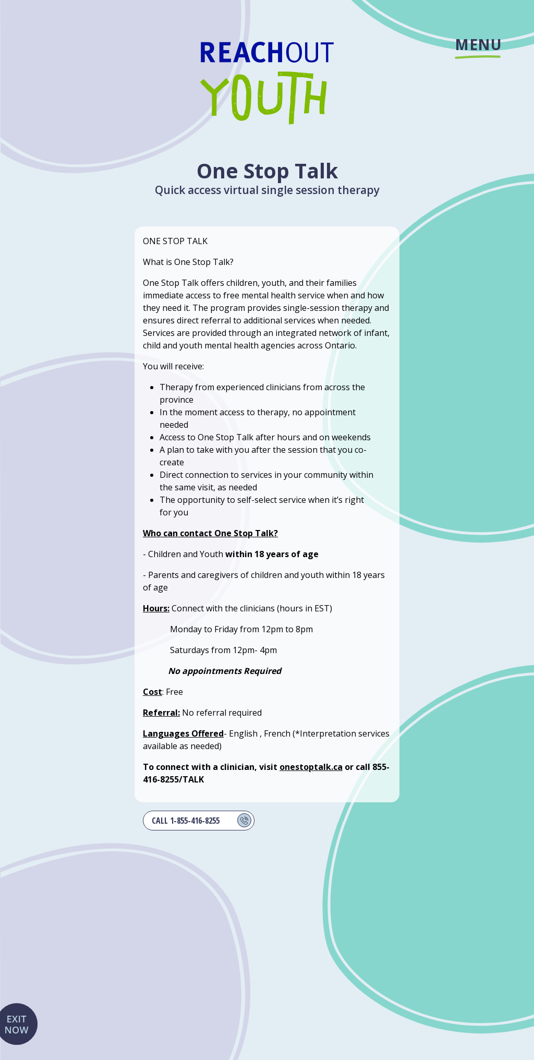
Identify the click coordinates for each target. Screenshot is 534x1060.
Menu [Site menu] (478, 46)
